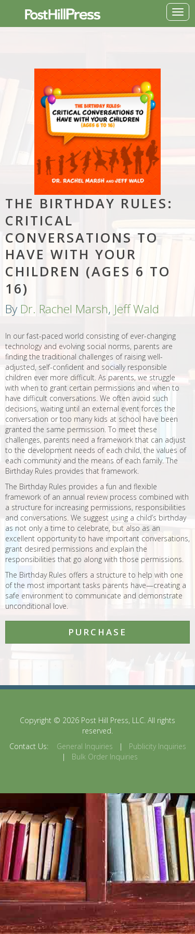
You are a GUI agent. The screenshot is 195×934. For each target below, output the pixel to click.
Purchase (97, 632)
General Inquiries (85, 746)
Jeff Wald (136, 309)
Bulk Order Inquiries (105, 757)
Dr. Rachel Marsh (64, 309)
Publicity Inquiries (157, 746)
